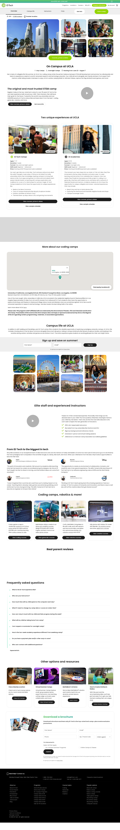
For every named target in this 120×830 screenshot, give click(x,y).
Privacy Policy (67, 356)
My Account (111, 5)
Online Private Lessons (40, 795)
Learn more (73, 708)
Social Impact (14, 797)
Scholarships (13, 801)
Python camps (91, 801)
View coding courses (19, 545)
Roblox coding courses (93, 799)
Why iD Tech (13, 803)
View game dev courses (46, 545)
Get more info (39, 111)
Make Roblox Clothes (100, 712)
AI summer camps (92, 807)
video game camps (42, 540)
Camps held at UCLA (40, 803)
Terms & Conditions (15, 820)
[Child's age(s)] (104, 744)
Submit (48, 759)
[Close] (67, 275)
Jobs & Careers (14, 805)
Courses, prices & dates (60, 58)
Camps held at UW (39, 801)
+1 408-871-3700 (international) (52, 786)
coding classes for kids (19, 540)
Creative (65, 801)
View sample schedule (32, 213)
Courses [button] (80, 5)
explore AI (19, 534)
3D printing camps (104, 534)
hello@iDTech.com (72, 784)
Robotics (65, 799)
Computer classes (92, 811)
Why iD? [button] (87, 5)
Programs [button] (65, 5)
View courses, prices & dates (20, 111)
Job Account (13, 807)
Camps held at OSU (39, 809)
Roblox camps (91, 797)
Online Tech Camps (39, 797)
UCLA (53, 277)
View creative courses (100, 541)
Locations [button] (73, 5)
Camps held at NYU (39, 807)
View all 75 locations (40, 811)
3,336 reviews (17, 16)
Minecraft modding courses (44, 534)
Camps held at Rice (40, 805)
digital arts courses (103, 536)
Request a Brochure (99, 5)
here (25, 315)
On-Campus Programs (40, 799)
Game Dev (66, 797)
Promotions (13, 799)
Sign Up (90, 352)
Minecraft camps (92, 795)
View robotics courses (73, 545)
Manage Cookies (14, 822)
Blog (11, 809)
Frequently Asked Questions (95, 784)
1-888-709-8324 (47, 784)
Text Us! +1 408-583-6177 (74, 786)
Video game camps (92, 803)
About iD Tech (14, 795)
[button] (87, 100)
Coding (65, 795)
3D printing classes (92, 809)
